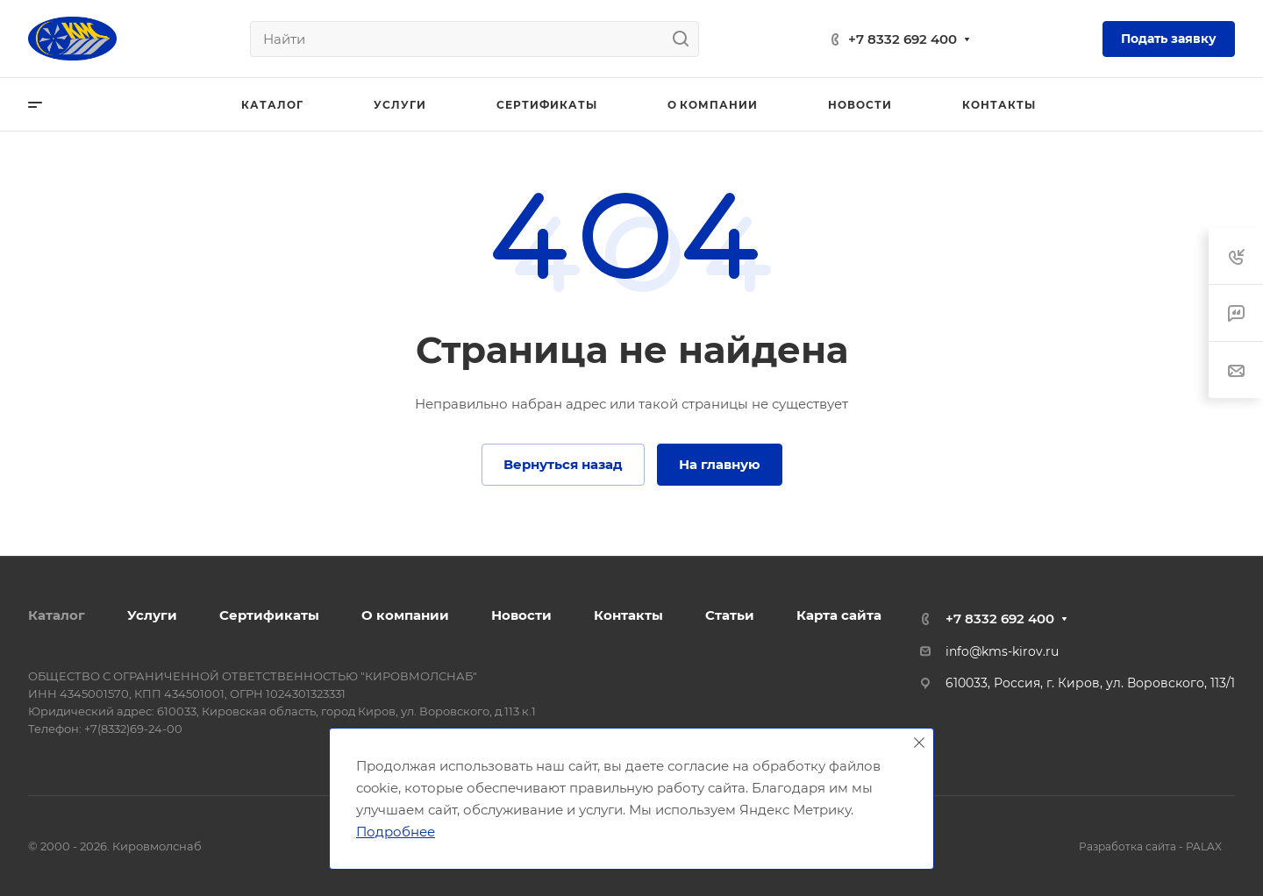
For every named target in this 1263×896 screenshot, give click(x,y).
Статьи (729, 615)
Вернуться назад (563, 464)
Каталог (56, 615)
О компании (405, 615)
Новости (521, 615)
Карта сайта (838, 615)
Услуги (152, 615)
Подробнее (395, 831)
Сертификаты (269, 615)
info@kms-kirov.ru (1002, 651)
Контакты (628, 615)
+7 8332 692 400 (902, 39)
